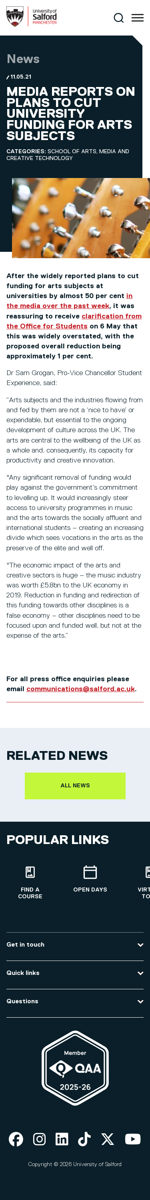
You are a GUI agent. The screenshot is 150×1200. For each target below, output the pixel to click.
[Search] (119, 18)
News (23, 59)
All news (75, 786)
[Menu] (138, 18)
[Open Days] (90, 879)
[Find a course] (30, 882)
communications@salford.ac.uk (80, 689)
